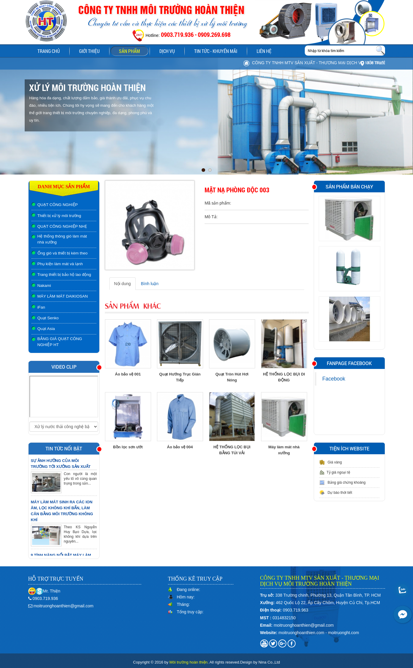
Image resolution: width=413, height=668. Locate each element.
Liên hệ (264, 51)
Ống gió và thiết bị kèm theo (62, 253)
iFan (41, 307)
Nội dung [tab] (122, 283)
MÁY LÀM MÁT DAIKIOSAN (62, 296)
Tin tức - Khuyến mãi (215, 51)
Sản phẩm (133, 52)
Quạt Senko (48, 318)
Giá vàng (330, 462)
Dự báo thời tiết (335, 493)
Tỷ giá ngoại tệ (334, 472)
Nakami (44, 285)
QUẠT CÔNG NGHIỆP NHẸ (62, 226)
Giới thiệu (89, 51)
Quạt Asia (46, 328)
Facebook (333, 379)
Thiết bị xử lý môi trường (59, 215)
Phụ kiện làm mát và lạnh (60, 264)
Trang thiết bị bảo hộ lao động (64, 274)
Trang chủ (48, 51)
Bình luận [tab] (149, 283)
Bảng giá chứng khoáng (342, 482)
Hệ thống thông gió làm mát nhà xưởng (62, 239)
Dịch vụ (167, 51)
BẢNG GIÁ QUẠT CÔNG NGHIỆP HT (59, 342)
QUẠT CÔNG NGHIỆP (57, 204)
